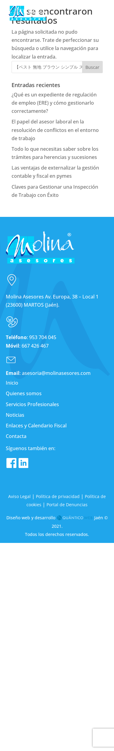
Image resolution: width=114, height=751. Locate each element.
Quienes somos (24, 393)
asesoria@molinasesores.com (56, 373)
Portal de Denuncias (67, 504)
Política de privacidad (58, 496)
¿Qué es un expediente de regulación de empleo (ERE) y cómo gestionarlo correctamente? (54, 102)
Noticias (15, 415)
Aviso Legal (19, 496)
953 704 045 (42, 337)
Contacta (16, 436)
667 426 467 (35, 345)
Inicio (12, 382)
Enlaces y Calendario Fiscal (36, 425)
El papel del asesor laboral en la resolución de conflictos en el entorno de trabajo (55, 129)
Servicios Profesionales (32, 404)
